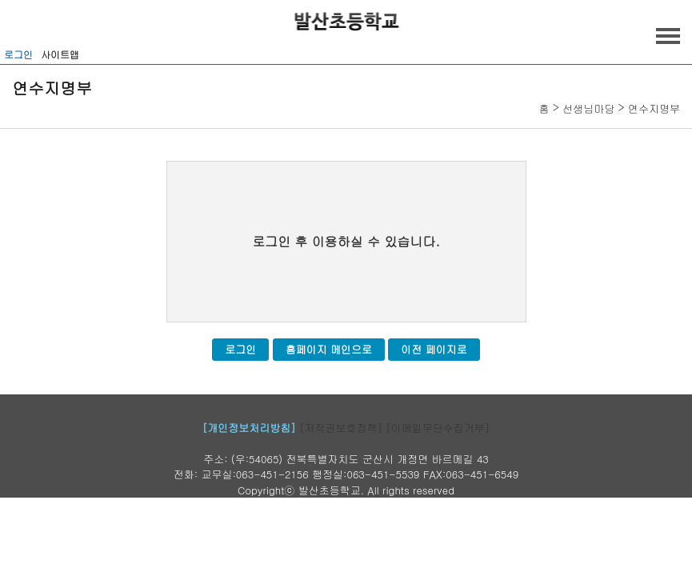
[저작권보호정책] (340, 427)
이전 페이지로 (433, 349)
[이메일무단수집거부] (438, 427)
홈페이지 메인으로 (329, 349)
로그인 (18, 54)
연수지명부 (654, 108)
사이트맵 (60, 54)
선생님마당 (588, 108)
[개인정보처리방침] (249, 427)
